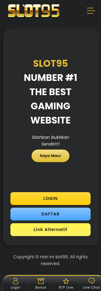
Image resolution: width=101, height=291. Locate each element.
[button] (91, 11)
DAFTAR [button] (50, 214)
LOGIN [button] (50, 198)
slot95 (61, 257)
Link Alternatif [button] (51, 229)
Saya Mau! (50, 155)
